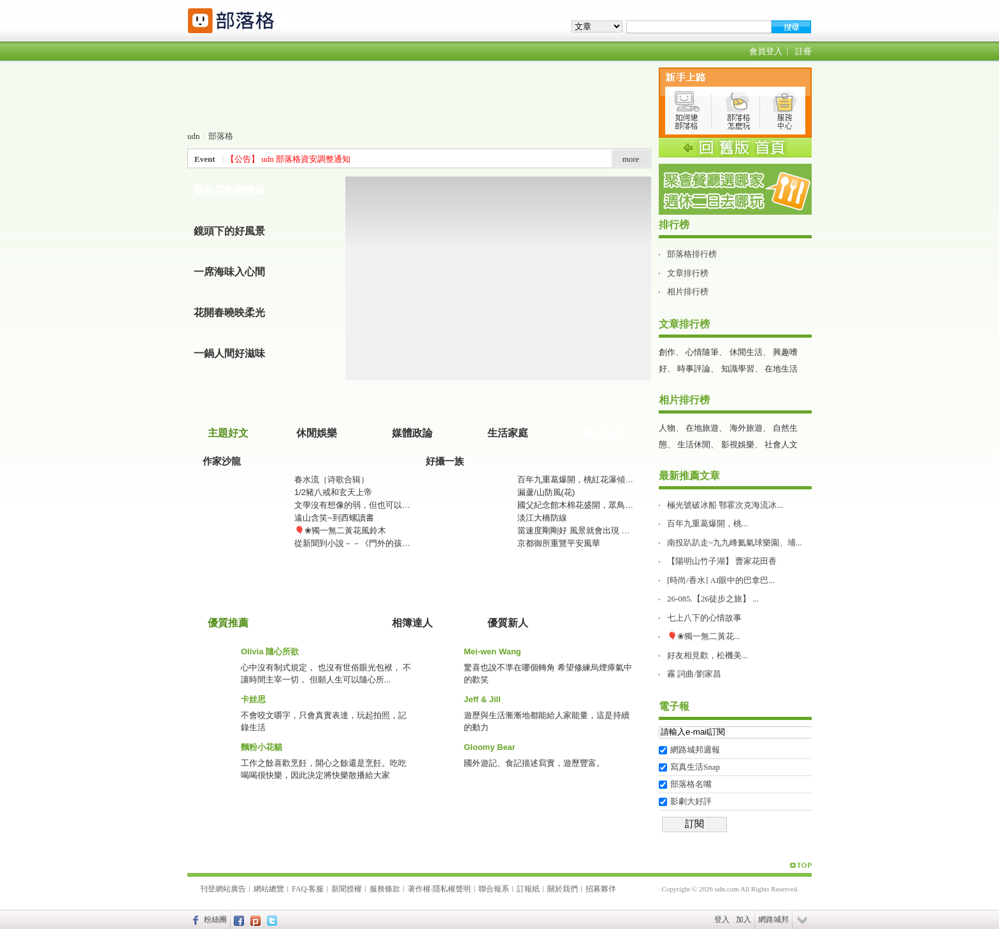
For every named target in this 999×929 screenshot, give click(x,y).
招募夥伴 (601, 888)
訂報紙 (528, 888)
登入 (721, 919)
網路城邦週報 (695, 749)
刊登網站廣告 (223, 888)
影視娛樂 (737, 444)
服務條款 (385, 888)
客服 (316, 888)
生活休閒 (693, 444)
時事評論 (693, 368)
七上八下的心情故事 (704, 618)
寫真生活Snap (695, 767)
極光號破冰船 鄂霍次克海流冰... (725, 505)
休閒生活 (746, 352)
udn (193, 136)
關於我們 (562, 888)
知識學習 (737, 368)
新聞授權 (346, 888)
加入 (743, 919)
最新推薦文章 (689, 475)
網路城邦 (773, 919)
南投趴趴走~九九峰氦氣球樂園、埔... (734, 542)
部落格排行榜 (692, 254)
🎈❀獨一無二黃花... (703, 636)
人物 (667, 428)
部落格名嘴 (691, 784)
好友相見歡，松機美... (707, 655)
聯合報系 (493, 888)
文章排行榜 (687, 273)
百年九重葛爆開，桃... (707, 523)
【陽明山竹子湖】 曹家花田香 (722, 561)
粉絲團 (215, 919)
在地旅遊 (702, 428)
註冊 (803, 51)
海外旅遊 (746, 428)
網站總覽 (269, 888)
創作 (667, 352)
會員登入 (765, 51)
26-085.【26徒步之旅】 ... (713, 598)
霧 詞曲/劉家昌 (694, 674)
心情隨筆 (702, 352)
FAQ (299, 888)
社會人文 (781, 444)
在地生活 (781, 368)
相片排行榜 (687, 291)
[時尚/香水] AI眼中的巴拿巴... (721, 580)
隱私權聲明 (452, 888)
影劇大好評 (691, 801)
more (631, 159)
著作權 (419, 888)
